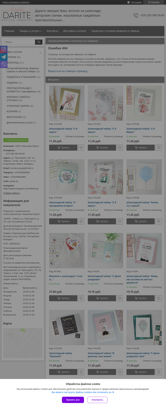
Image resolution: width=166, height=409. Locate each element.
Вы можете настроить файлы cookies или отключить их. (82, 392)
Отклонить (97, 400)
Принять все (73, 400)
